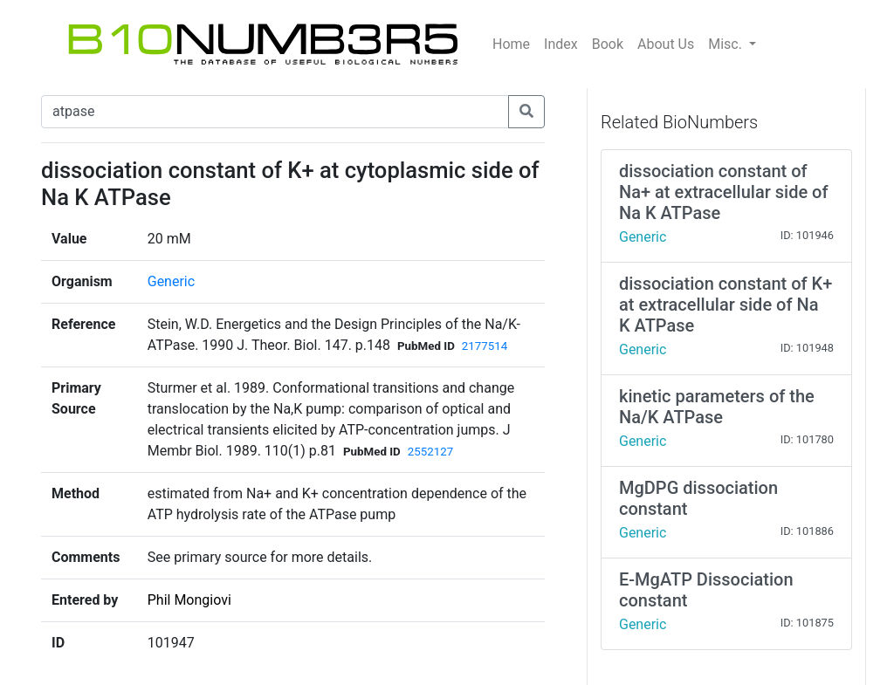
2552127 (430, 451)
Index (561, 44)
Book (607, 44)
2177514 (484, 346)
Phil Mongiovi (189, 600)
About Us (665, 44)
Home (511, 44)
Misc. (727, 44)
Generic (171, 281)
